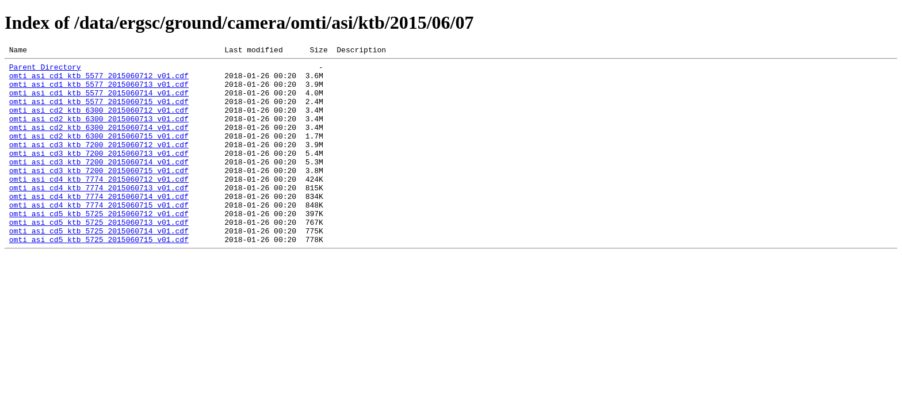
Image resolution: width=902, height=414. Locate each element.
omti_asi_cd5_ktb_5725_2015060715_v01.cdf (99, 277)
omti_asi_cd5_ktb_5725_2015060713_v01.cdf (99, 256)
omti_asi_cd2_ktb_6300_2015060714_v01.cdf (99, 142)
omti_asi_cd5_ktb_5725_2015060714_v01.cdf (99, 267)
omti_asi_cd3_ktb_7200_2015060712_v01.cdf (99, 163)
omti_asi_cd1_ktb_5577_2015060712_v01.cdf (99, 80)
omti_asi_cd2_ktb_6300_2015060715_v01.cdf (99, 153)
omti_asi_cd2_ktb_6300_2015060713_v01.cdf (99, 132)
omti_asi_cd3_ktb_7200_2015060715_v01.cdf (99, 194)
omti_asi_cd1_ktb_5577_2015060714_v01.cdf (99, 101)
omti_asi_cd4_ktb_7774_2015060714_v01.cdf (99, 225)
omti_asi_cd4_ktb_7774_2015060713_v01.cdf (99, 215)
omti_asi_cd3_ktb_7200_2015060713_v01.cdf (99, 173)
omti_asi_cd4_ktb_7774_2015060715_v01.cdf (99, 236)
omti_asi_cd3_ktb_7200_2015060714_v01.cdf (99, 184)
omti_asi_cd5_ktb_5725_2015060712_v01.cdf (99, 246)
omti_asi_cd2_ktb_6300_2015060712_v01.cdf (99, 122)
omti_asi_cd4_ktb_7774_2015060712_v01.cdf (99, 205)
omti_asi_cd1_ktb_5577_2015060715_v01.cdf (99, 111)
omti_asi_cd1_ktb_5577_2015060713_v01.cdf (99, 91)
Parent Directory (45, 70)
